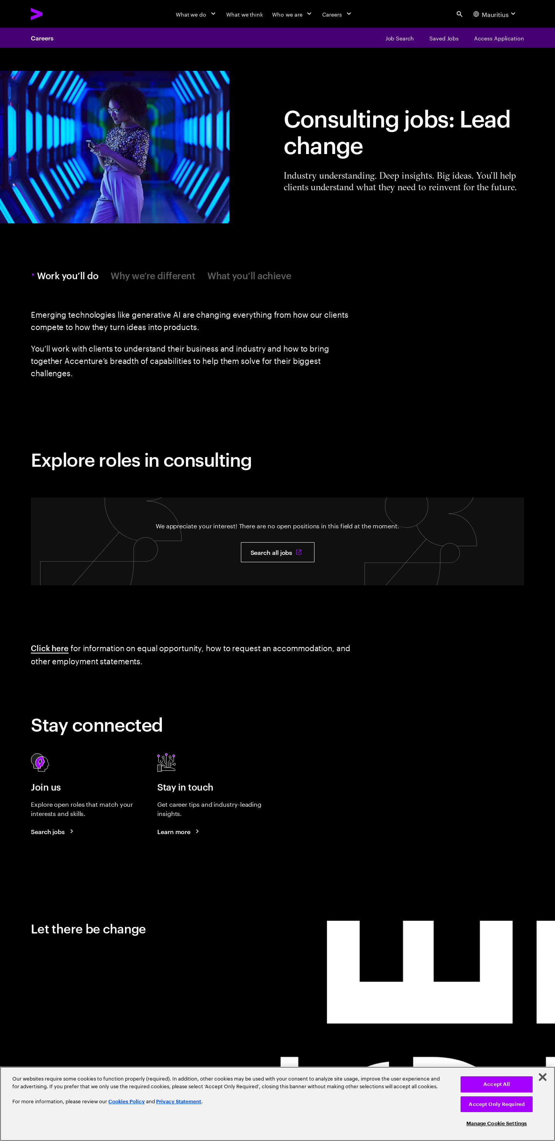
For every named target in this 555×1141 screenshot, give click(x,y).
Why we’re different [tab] (153, 275)
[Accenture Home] (54, 14)
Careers (42, 38)
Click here (50, 647)
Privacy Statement (178, 1101)
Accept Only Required (497, 1104)
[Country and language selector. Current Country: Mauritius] (495, 14)
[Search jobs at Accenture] (53, 831)
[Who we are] (292, 14)
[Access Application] (499, 38)
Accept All (496, 1084)
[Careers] (337, 14)
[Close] (542, 1077)
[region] (277, 1104)
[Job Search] (400, 38)
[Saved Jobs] (444, 38)
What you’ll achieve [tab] (249, 275)
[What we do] (196, 14)
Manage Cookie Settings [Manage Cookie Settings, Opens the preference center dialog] (496, 1123)
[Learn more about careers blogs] (179, 831)
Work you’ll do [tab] (68, 275)
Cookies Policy (126, 1101)
